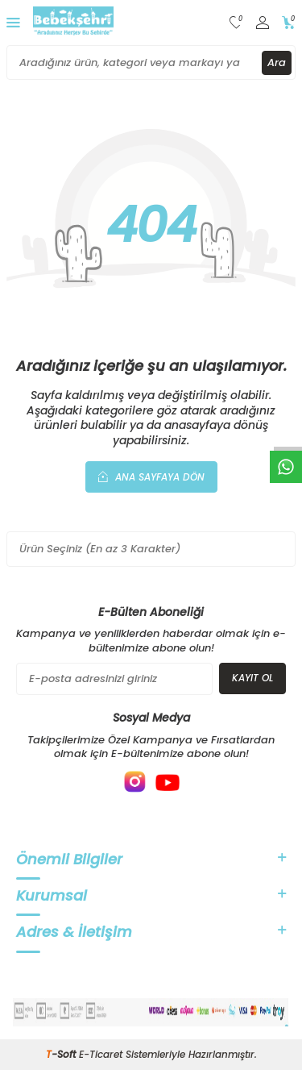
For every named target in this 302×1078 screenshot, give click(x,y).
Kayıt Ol (252, 678)
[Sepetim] (289, 23)
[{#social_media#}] (135, 782)
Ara (276, 62)
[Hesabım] (262, 23)
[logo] (73, 22)
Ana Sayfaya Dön (151, 476)
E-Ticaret (100, 1054)
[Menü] (13, 22)
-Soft (62, 1054)
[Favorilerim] (236, 23)
